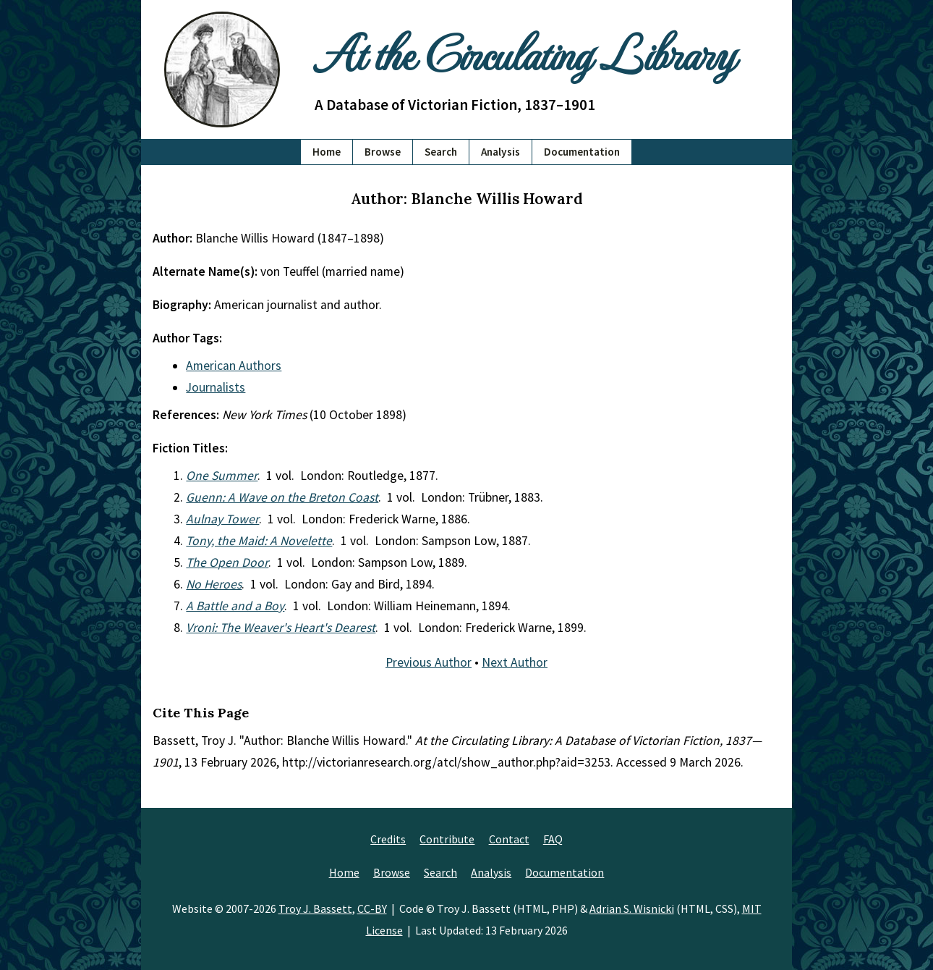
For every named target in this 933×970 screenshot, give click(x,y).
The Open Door (227, 562)
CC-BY (372, 908)
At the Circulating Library (524, 51)
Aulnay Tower (222, 519)
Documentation (582, 152)
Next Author (515, 662)
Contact (509, 839)
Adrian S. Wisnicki (631, 908)
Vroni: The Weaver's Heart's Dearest (280, 628)
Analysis (500, 152)
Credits (388, 839)
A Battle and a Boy (235, 606)
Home (326, 152)
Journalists (215, 387)
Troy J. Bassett (315, 908)
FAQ (553, 839)
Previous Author (428, 662)
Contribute (446, 839)
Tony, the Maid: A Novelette (259, 541)
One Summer (221, 476)
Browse (383, 152)
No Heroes (214, 584)
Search (441, 152)
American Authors (233, 366)
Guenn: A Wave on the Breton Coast (282, 497)
